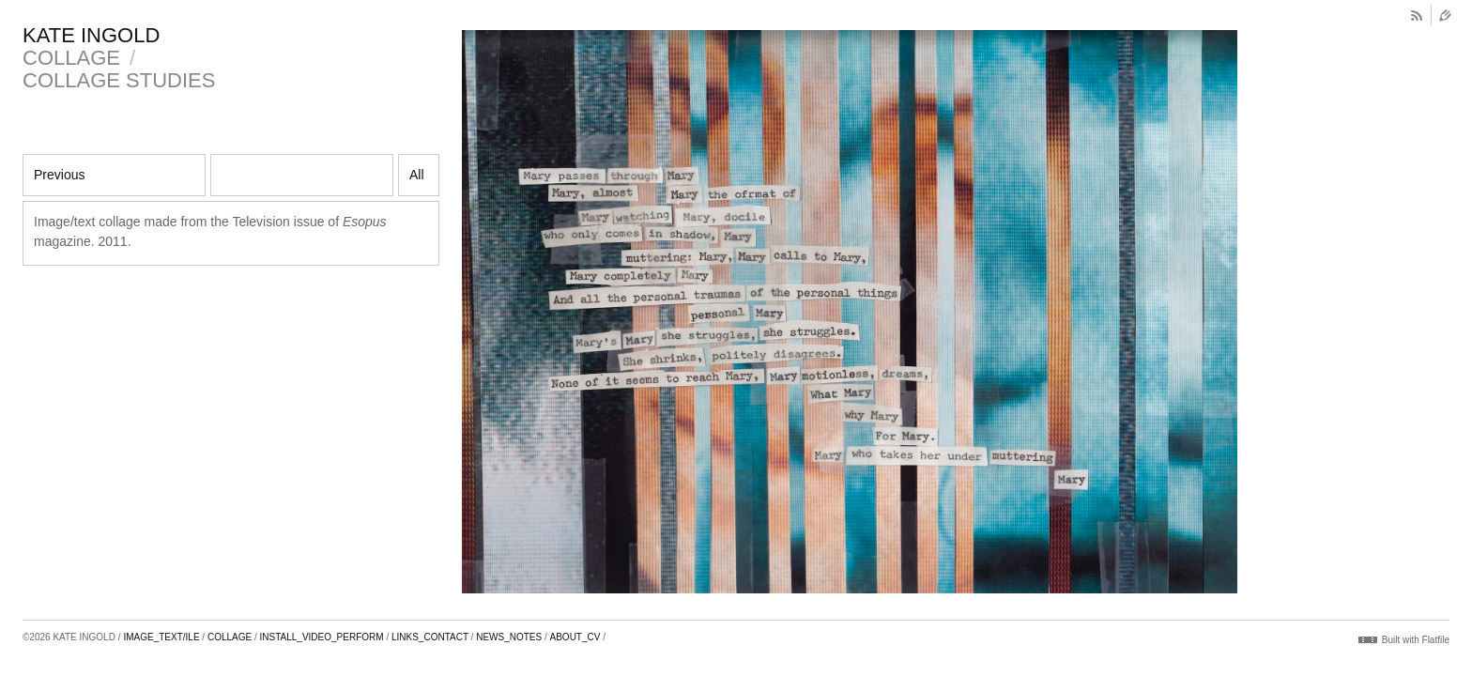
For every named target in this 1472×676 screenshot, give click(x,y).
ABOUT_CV (575, 637)
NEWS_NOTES (509, 637)
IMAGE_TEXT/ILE (161, 637)
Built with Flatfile (1415, 640)
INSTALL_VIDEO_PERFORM (322, 637)
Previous (59, 174)
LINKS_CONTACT (429, 637)
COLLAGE (71, 57)
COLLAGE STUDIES (119, 80)
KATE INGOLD (91, 35)
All (416, 174)
